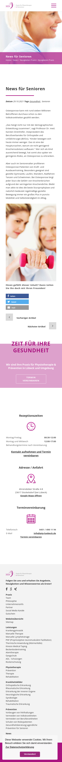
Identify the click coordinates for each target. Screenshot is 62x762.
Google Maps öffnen (31, 495)
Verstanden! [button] (30, 754)
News (15, 60)
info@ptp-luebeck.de (45, 533)
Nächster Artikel (36, 326)
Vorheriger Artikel (26, 317)
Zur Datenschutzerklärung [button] (19, 747)
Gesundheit (34, 101)
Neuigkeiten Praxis (28, 60)
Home (8, 60)
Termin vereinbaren (31, 379)
